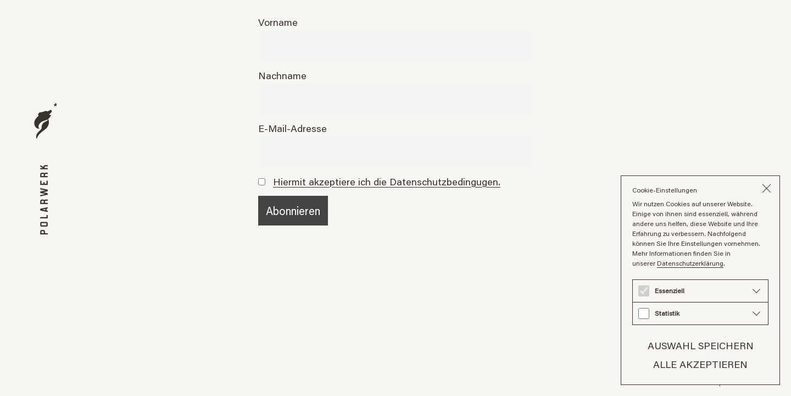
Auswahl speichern (701, 345)
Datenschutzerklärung (690, 263)
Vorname (278, 22)
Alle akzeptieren (700, 364)
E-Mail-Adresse (292, 128)
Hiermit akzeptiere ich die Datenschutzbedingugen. (386, 181)
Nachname (282, 75)
